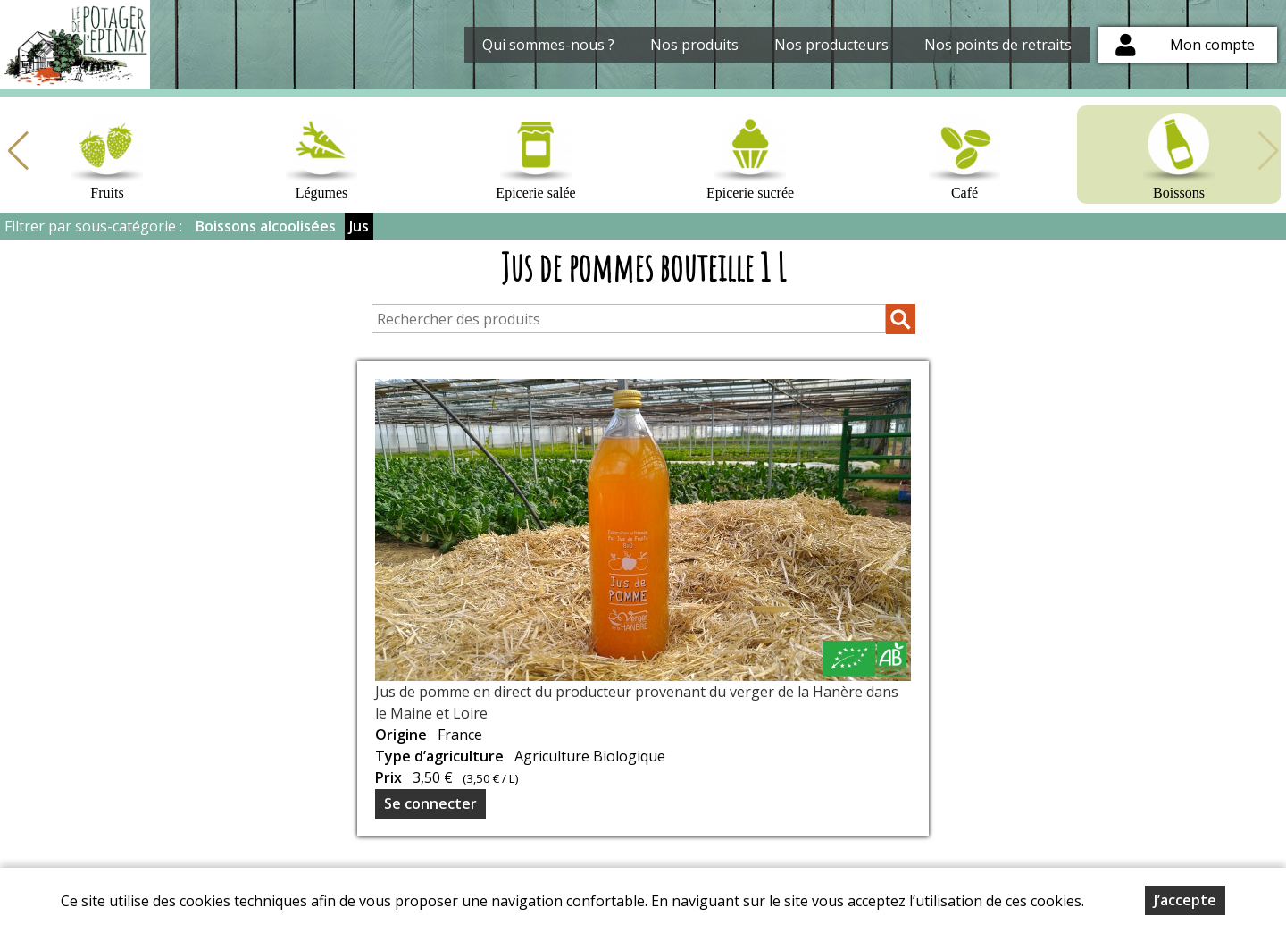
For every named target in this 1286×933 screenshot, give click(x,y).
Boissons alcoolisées (266, 226)
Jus (359, 226)
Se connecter (430, 803)
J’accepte (1185, 900)
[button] (18, 151)
